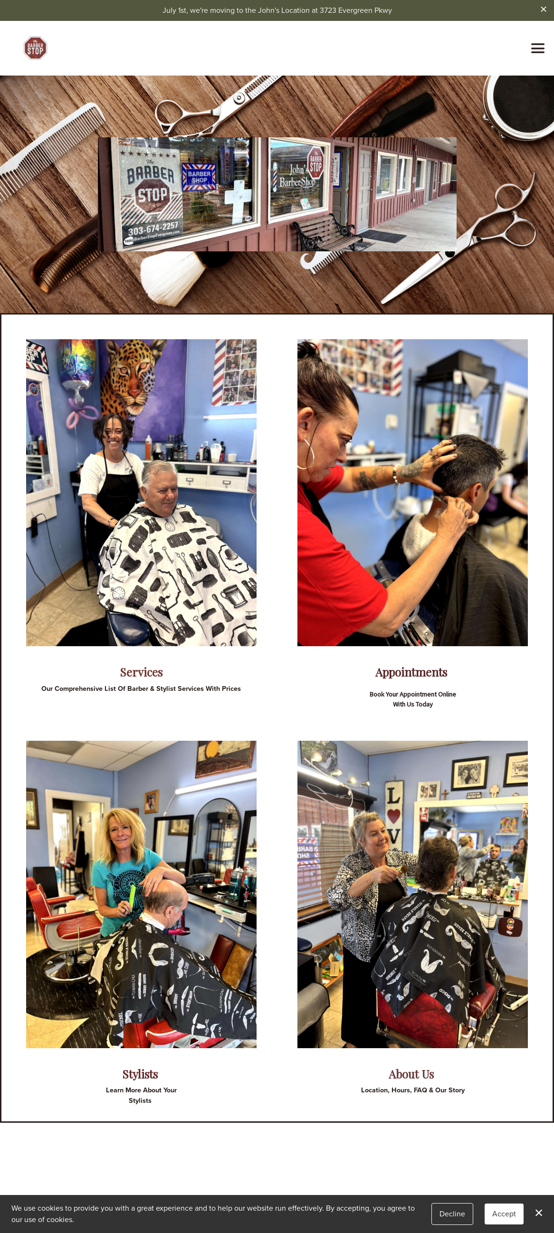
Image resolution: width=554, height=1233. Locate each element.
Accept (504, 1213)
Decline (452, 1213)
